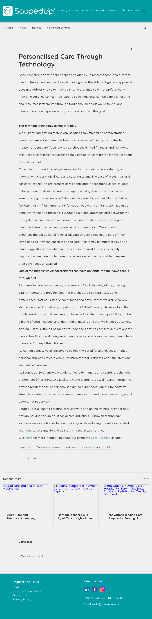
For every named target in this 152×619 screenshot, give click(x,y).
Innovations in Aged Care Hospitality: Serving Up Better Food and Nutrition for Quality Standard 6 (126, 517)
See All (145, 479)
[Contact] (134, 11)
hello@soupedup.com (106, 604)
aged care (26, 447)
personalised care (91, 447)
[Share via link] (42, 457)
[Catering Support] (68, 11)
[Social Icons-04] (87, 589)
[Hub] (122, 10)
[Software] (45, 11)
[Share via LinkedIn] (35, 457)
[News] (112, 11)
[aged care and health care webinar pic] (25, 497)
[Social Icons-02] (102, 589)
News (23, 28)
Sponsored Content (58, 28)
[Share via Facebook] (20, 457)
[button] (144, 28)
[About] (30, 11)
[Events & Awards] (94, 11)
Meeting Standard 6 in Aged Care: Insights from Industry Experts (74, 517)
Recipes (36, 28)
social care (71, 447)
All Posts (8, 28)
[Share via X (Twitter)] (27, 457)
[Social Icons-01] (95, 589)
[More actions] (131, 48)
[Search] (144, 11)
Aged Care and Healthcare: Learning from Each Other (25, 517)
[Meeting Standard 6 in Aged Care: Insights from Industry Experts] (76, 497)
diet (108, 447)
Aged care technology (48, 447)
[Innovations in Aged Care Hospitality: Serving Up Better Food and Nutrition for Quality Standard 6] (126, 497)
